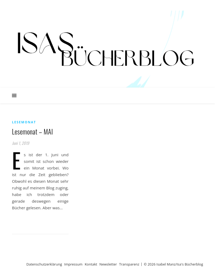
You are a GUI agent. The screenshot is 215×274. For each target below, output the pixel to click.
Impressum (73, 264)
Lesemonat (24, 122)
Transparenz (129, 264)
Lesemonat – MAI (32, 131)
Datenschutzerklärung (44, 264)
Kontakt (91, 264)
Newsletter (108, 264)
